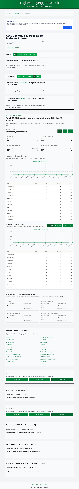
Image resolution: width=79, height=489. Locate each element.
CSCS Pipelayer (10, 339)
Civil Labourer (9, 364)
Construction (16, 13)
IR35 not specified (68, 225)
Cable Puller (9, 344)
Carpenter (42, 344)
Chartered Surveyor (45, 356)
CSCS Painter (9, 337)
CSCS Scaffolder (10, 342)
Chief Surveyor (43, 361)
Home (8, 13)
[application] (39, 170)
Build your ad (67, 27)
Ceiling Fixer (43, 349)
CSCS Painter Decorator (46, 337)
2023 (70, 131)
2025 (60, 131)
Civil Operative (43, 364)
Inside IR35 (50, 225)
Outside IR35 (58, 225)
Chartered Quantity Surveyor (47, 354)
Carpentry (42, 347)
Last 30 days (17, 379)
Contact (45, 484)
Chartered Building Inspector (47, 352)
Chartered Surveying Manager (13, 356)
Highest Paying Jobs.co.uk (39, 2)
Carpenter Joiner (10, 347)
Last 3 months (39, 379)
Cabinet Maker (43, 342)
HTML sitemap (39, 484)
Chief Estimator (10, 361)
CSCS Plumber (43, 339)
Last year (62, 379)
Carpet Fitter (9, 349)
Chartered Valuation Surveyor (47, 359)
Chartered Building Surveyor (13, 354)
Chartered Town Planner (12, 359)
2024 (65, 131)
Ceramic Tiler (9, 352)
